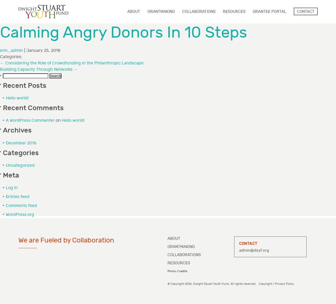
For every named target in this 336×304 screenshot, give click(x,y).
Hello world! (17, 98)
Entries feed (17, 196)
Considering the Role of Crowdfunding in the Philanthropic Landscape (72, 63)
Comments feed (21, 205)
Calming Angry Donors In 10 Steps (123, 32)
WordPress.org (20, 214)
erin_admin (11, 50)
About (173, 238)
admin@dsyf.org (254, 250)
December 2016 (21, 143)
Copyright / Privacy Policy (276, 284)
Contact (305, 11)
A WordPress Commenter (30, 120)
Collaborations (184, 255)
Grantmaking (181, 247)
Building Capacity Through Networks (39, 69)
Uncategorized (20, 165)
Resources (178, 263)
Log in (12, 187)
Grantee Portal (269, 11)
